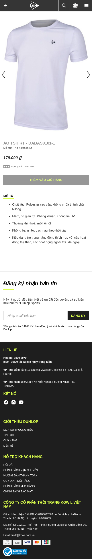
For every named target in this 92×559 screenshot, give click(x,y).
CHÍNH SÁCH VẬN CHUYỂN (20, 470)
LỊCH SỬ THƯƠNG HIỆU (18, 429)
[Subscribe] (78, 315)
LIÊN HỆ (8, 445)
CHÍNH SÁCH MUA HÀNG (19, 486)
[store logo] (34, 5)
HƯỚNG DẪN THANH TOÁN (20, 475)
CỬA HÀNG (10, 440)
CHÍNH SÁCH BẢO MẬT (18, 491)
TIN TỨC (8, 435)
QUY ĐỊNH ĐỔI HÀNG (16, 480)
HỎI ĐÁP (8, 464)
